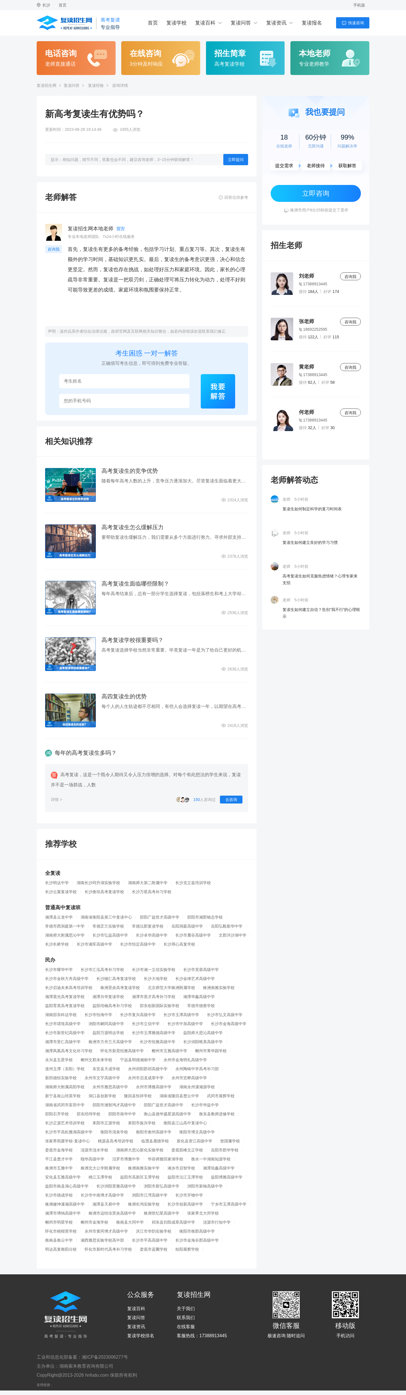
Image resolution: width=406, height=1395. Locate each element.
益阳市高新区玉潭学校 (140, 1177)
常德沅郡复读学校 (148, 926)
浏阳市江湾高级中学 (149, 1195)
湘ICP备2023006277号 (105, 1357)
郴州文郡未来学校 (96, 1060)
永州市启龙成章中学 (146, 1078)
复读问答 (241, 23)
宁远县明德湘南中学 (138, 1060)
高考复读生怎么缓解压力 (133, 527)
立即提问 (236, 159)
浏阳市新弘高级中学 (161, 1186)
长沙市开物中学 (189, 1195)
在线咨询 (145, 53)
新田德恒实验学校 (61, 1078)
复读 (88, 249)
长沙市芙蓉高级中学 (201, 970)
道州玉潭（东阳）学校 (65, 1069)
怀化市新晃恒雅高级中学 (122, 1051)
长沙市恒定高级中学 (138, 944)
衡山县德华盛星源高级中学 (167, 1114)
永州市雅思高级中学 (110, 1087)
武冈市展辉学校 (221, 1096)
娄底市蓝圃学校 (153, 1249)
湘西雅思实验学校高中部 (102, 1240)
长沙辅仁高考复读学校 (116, 979)
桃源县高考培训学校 (115, 1141)
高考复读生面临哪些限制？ (135, 583)
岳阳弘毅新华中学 (226, 926)
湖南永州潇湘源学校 (197, 1087)
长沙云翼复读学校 (61, 892)
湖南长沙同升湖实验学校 (98, 883)
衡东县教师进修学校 (217, 1114)
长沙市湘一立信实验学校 (153, 970)
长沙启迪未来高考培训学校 (68, 988)
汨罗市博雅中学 (126, 1159)
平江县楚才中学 (59, 1159)
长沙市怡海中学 (98, 1015)
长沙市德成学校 (59, 1195)
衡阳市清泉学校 (114, 1132)
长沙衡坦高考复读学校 (104, 892)
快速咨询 (356, 23)
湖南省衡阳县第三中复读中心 (106, 917)
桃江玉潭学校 (100, 1177)
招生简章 (230, 53)
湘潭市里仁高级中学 (63, 1042)
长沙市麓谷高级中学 (193, 935)
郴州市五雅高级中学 (169, 1051)
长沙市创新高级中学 (185, 1204)
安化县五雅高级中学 (63, 1177)
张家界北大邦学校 (203, 1213)
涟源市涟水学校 (94, 1150)
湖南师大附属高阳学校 (65, 1087)
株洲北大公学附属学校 (100, 1168)
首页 (63, 5)
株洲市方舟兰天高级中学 (110, 1042)
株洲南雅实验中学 (144, 1168)
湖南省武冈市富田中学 (65, 1105)
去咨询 (231, 799)
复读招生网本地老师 (90, 228)
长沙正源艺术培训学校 (65, 1123)
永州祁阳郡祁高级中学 (147, 1069)
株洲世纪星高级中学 (161, 1213)
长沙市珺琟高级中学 (63, 1024)
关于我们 (186, 1308)
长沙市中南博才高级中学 (102, 1195)
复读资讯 (276, 23)
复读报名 (312, 23)
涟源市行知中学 (217, 1222)
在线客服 (186, 1327)
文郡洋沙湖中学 (232, 935)
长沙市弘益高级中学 (110, 935)
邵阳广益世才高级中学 (159, 917)
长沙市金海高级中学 (228, 1024)
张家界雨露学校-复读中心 (67, 1141)
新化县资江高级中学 (194, 1141)
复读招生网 (46, 85)
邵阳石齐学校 (57, 1114)
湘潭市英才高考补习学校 (153, 997)
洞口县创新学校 (102, 1096)
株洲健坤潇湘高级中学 (65, 1204)
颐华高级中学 (92, 1159)
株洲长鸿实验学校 (144, 1204)
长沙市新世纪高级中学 (65, 1033)
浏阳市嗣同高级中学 (106, 1024)
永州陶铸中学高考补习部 (197, 1069)
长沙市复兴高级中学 (138, 1015)
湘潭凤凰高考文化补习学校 (68, 1051)
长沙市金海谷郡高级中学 (197, 1240)
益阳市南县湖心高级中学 (67, 1186)
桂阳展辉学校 (187, 1249)
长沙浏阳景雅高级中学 (116, 1186)
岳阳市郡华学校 (225, 1150)
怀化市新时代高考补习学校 (108, 1249)
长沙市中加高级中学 (185, 1024)
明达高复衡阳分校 (61, 1249)
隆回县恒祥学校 (138, 1096)
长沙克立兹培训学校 (193, 883)
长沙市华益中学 (205, 1105)
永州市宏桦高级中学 (189, 1078)
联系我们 (186, 1317)
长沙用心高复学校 (179, 944)
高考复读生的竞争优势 (130, 471)
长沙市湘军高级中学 (94, 944)
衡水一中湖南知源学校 (211, 1159)
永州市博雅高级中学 (153, 1087)
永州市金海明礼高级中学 (185, 1060)
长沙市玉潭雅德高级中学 (153, 1033)
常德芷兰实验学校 (108, 926)
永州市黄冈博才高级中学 (106, 1231)
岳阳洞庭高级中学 (187, 926)
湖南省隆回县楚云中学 (179, 1096)
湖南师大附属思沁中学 (65, 935)
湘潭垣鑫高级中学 (219, 1168)
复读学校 (176, 23)
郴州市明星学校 (59, 1222)
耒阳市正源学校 (106, 1123)
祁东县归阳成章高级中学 (173, 1222)
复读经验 (96, 85)
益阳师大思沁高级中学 (203, 1033)
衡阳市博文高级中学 (197, 1132)
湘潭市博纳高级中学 (63, 1213)
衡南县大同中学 (130, 1222)
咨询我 (53, 249)
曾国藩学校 (230, 1141)
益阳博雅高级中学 (226, 1177)
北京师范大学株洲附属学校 (171, 988)
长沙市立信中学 (146, 1024)
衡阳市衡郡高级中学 (197, 1231)
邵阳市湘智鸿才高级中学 (114, 1105)
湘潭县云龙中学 (59, 917)
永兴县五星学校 (59, 1060)
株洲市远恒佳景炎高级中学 (112, 1213)
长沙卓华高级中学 (151, 935)
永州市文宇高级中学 (102, 1078)
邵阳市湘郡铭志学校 (205, 917)
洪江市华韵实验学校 (153, 1231)
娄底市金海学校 (59, 1150)
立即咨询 (315, 193)
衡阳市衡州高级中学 (153, 1132)
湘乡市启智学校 (181, 1168)
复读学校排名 (140, 1336)
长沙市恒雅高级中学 (157, 1042)
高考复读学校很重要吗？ (133, 640)
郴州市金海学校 (94, 1222)
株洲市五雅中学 (59, 1168)
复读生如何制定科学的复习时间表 (312, 509)
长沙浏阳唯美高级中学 (203, 1042)
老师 (286, 499)
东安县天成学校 (106, 1069)
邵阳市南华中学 (122, 1114)
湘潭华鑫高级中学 (199, 997)
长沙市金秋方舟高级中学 (67, 979)
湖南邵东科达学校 (61, 1015)
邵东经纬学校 (88, 1114)
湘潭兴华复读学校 (108, 997)
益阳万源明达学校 (108, 1033)
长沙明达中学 (57, 883)
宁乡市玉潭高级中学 (228, 1204)
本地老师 (314, 53)
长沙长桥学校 (57, 944)
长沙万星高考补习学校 (151, 892)
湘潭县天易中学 (106, 1204)
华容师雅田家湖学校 (165, 1159)
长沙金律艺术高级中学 (195, 979)
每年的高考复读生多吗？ (86, 753)
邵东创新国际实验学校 (159, 1006)
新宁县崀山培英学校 (63, 1096)
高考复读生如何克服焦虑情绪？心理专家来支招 (320, 579)
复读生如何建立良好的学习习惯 (310, 542)
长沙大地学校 (155, 979)
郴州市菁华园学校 (211, 1051)
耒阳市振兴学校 (142, 1123)
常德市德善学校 (201, 1006)
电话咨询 (61, 53)
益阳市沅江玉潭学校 (185, 1177)
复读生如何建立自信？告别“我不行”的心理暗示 (321, 613)
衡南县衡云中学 (59, 1240)
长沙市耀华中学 (59, 970)
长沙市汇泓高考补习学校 (102, 970)
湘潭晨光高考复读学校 (65, 997)
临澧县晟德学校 (155, 1141)
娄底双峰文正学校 (187, 1150)
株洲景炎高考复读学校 (120, 988)
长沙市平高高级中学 (149, 1240)
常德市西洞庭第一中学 (65, 926)
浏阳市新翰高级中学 (205, 1186)
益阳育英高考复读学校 (65, 1006)
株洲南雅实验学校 (219, 988)
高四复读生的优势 (124, 696)
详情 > (56, 799)
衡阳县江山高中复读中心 (185, 1123)
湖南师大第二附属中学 (147, 883)
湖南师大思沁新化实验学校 (140, 1150)
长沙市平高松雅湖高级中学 (68, 1132)
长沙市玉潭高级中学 (181, 1015)
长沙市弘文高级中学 (224, 1015)
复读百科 (205, 23)
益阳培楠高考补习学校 (112, 1006)
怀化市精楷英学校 (61, 1231)
